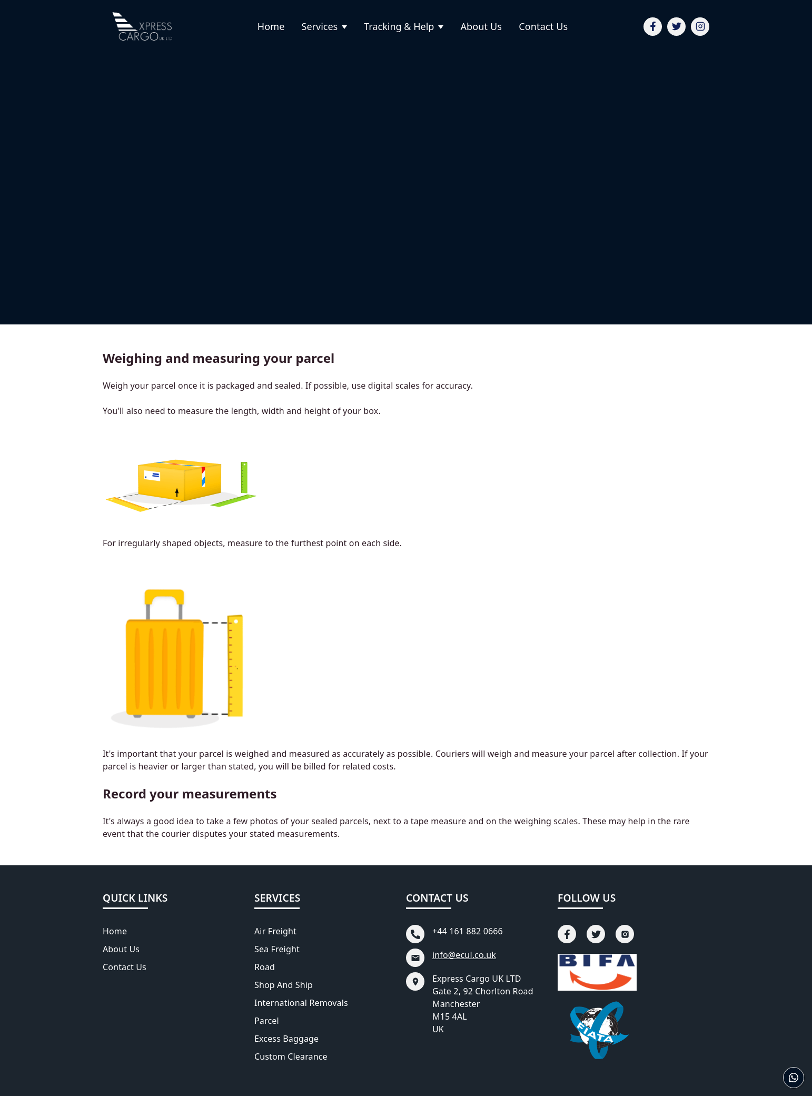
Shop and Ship (283, 985)
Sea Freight (277, 949)
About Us (481, 26)
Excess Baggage (286, 1038)
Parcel (266, 1020)
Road (264, 967)
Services (320, 26)
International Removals (301, 1003)
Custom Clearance (291, 1056)
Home (271, 26)
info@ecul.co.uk (464, 955)
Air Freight (275, 931)
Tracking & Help (399, 26)
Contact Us (543, 26)
